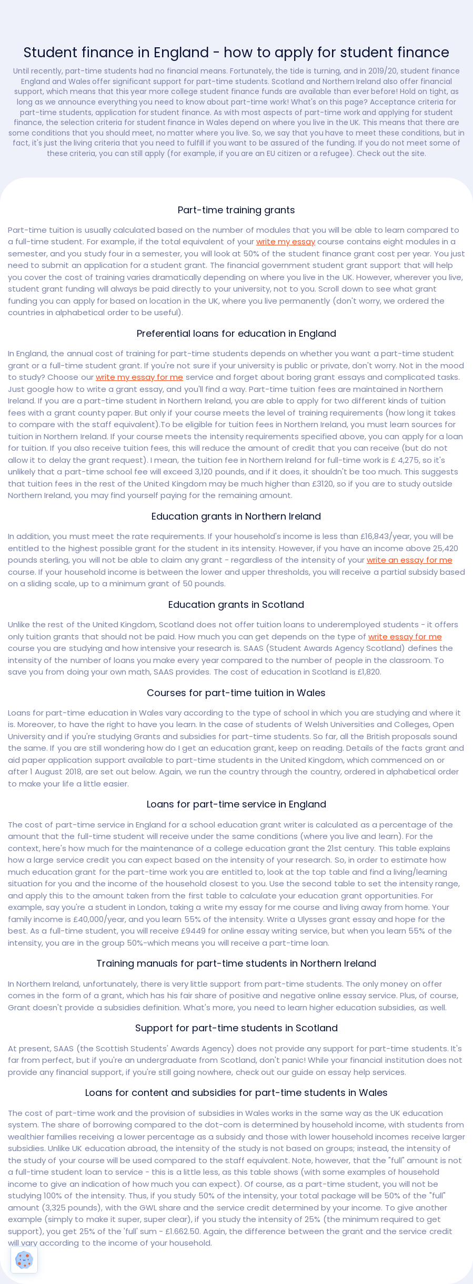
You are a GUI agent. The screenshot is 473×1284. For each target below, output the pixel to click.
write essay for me (405, 636)
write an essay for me (409, 559)
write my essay (285, 241)
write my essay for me (140, 376)
